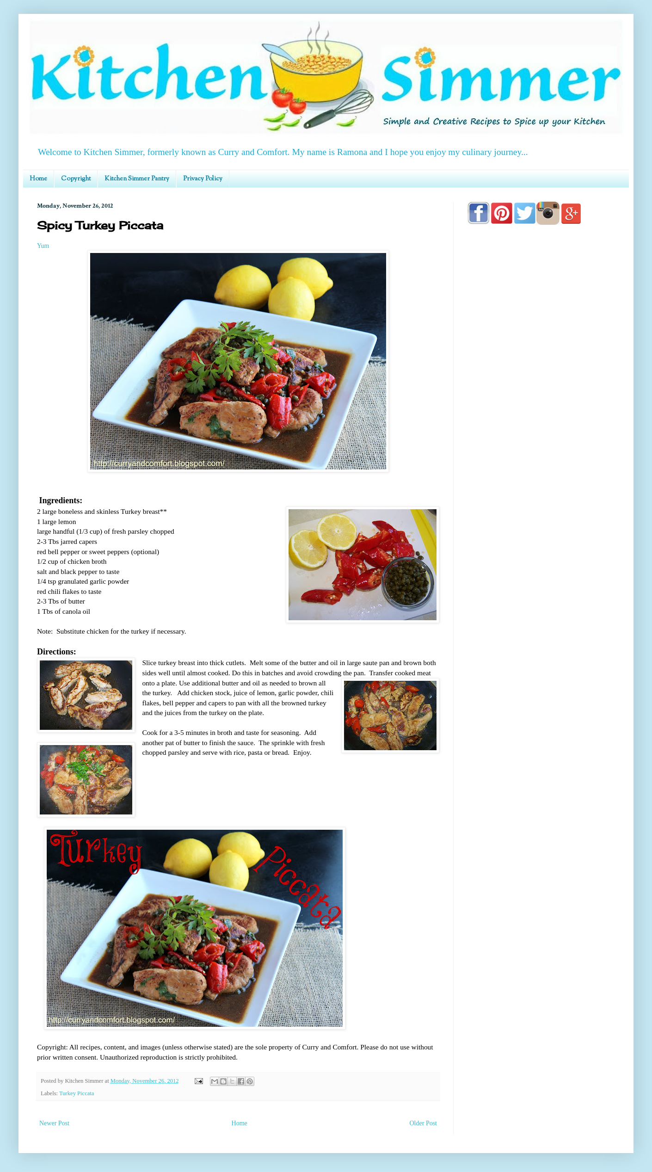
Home (38, 179)
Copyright (76, 179)
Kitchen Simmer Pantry (137, 179)
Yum (43, 245)
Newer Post (54, 1123)
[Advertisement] (541, 495)
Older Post (423, 1123)
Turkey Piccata (76, 1093)
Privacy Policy (202, 179)
